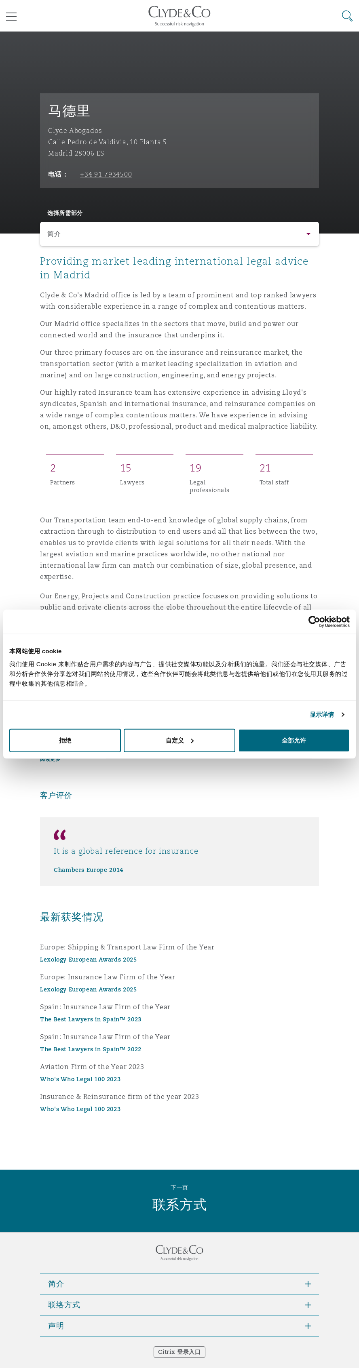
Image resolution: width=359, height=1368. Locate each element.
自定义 (180, 740)
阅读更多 (50, 759)
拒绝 (65, 740)
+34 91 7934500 (106, 174)
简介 (54, 233)
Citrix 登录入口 (179, 1351)
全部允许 (294, 740)
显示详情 (322, 714)
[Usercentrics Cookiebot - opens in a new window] (314, 622)
